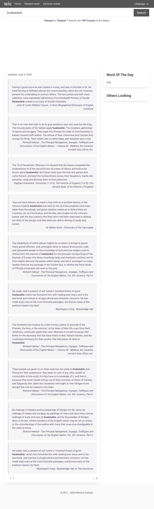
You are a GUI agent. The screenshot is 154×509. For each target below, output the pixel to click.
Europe (28, 257)
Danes (70, 165)
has (35, 294)
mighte (50, 243)
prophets (74, 206)
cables (28, 413)
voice (31, 87)
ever (68, 294)
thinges (63, 410)
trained (46, 87)
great (44, 209)
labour (67, 168)
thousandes (71, 417)
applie (39, 332)
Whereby (58, 332)
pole (55, 268)
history (76, 202)
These (15, 369)
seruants (17, 179)
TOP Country (88, 20)
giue (50, 124)
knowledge (49, 250)
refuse (50, 135)
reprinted (45, 98)
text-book (17, 298)
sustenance (35, 372)
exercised (75, 216)
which (71, 90)
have (24, 202)
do (43, 124)
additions (17, 98)
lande (57, 261)
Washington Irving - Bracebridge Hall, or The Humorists (65, 468)
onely (66, 369)
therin (55, 335)
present (34, 291)
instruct (45, 94)
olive (76, 413)
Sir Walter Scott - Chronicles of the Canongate (69, 227)
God (60, 250)
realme (45, 424)
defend (74, 209)
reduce (65, 246)
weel (42, 202)
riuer (27, 387)
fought (65, 213)
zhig (108, 82)
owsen (15, 224)
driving (68, 220)
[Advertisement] (77, 46)
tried (14, 90)
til (30, 168)
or (65, 264)
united (28, 101)
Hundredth (64, 98)
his (22, 94)
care (50, 332)
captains (52, 209)
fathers (70, 335)
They (39, 131)
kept (34, 176)
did (76, 90)
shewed (54, 165)
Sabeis (42, 128)
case (76, 124)
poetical (16, 305)
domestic (64, 298)
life (71, 328)
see (67, 261)
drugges (31, 131)
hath (36, 124)
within (50, 261)
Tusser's (49, 291)
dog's (22, 302)
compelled (80, 165)
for (63, 131)
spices (18, 131)
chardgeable (83, 424)
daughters (75, 176)
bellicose (52, 220)
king (89, 124)
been (88, 206)
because (16, 380)
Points (68, 291)
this (30, 376)
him (50, 294)
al (49, 328)
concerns (74, 298)
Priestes (16, 328)
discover (30, 261)
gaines (79, 172)
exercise (54, 369)
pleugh (32, 209)
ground (39, 168)
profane (68, 202)
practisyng (28, 339)
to (39, 94)
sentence (58, 124)
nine (71, 383)
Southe (54, 264)
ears (27, 302)
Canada (88, 380)
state (19, 428)
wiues (60, 176)
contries (81, 257)
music (56, 87)
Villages (78, 383)
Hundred (59, 291)
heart (36, 305)
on (83, 420)
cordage (41, 413)
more (86, 383)
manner (34, 254)
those (73, 246)
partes (42, 261)
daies (57, 328)
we (19, 202)
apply (49, 128)
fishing (15, 372)
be (85, 168)
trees (82, 413)
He (89, 87)
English (58, 420)
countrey (65, 380)
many (87, 94)
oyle (37, 417)
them (45, 179)
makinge (20, 410)
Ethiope (58, 131)
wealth (78, 372)
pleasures (62, 179)
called (54, 138)
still (38, 268)
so (84, 261)
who (59, 213)
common (83, 213)
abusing (37, 179)
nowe (69, 424)
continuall (17, 339)
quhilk (26, 206)
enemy (15, 216)
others (52, 94)
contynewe (29, 268)
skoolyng (31, 335)
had (61, 216)
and (63, 87)
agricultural (48, 298)
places (42, 90)
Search (141, 13)
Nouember (28, 165)
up (65, 209)
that (31, 124)
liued (53, 172)
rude (85, 246)
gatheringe (86, 128)
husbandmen (19, 168)
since (74, 294)
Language (139, 3)
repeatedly (34, 98)
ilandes (16, 264)
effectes (30, 246)
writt (55, 202)
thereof (22, 176)
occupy (16, 138)
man (25, 124)
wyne (27, 417)
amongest (46, 246)
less (31, 216)
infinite (33, 420)
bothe (15, 335)
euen (76, 328)
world (35, 376)
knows (72, 302)
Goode (85, 98)
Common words (51, 3)
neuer (30, 380)
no (21, 124)
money (54, 324)
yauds (78, 220)
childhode (17, 332)
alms (56, 216)
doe (30, 383)
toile (78, 168)
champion (70, 257)
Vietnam (49, 20)
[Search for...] (69, 12)
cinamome (68, 135)
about (23, 172)
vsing (25, 179)
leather (38, 135)
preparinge (50, 410)
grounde (66, 254)
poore (79, 246)
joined (69, 94)
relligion (77, 250)
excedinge (48, 257)
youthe (47, 339)
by (31, 305)
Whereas (40, 165)
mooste (21, 128)
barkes (15, 135)
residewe (75, 128)
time (14, 261)
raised (60, 209)
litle (48, 324)
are (28, 369)
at (27, 90)
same (79, 410)
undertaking (31, 94)
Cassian (83, 135)
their (60, 135)
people (32, 250)
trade (68, 131)
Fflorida (19, 268)
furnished (42, 294)
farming (22, 90)
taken (15, 209)
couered (24, 135)
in (51, 87)
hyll (89, 138)
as (52, 98)
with (81, 94)
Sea (61, 264)
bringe (74, 243)
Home (17, 3)
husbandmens (48, 176)
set (79, 420)
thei (43, 335)
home (28, 428)
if (70, 261)
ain (85, 209)
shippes (32, 410)
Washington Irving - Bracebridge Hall (74, 309)
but (48, 90)
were (25, 98)
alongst (16, 387)
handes (79, 335)
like (54, 213)
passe (84, 243)
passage (38, 264)
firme (82, 264)
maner (57, 168)
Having (16, 87)
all (52, 168)
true (70, 250)
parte (28, 128)
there (23, 264)
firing (26, 138)
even (42, 268)
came (15, 176)
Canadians (49, 383)
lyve (74, 424)
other (55, 246)
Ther (14, 124)
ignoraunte (22, 250)
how (66, 206)
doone (15, 172)
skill (59, 220)
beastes (16, 257)
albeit (36, 383)
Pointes (75, 98)
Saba (61, 138)
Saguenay (22, 383)
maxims (25, 305)
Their (33, 138)
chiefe (40, 138)
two (64, 94)
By (13, 410)
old (57, 206)
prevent (16, 94)
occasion (63, 243)
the (84, 124)
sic (24, 213)
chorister (77, 87)
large (57, 257)
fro (36, 339)
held (50, 206)
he (35, 87)
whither (70, 264)
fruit (68, 172)
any (71, 124)
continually (29, 332)
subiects (37, 387)
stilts (19, 220)
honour (16, 206)
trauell (37, 380)
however (87, 90)
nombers (42, 420)
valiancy (38, 216)
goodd (22, 246)
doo (48, 168)
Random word (32, 3)
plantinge (55, 413)
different (33, 90)
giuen (34, 369)
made (19, 291)
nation (65, 420)
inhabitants (23, 243)
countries (17, 213)
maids (85, 176)
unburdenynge (26, 424)
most (40, 302)
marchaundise (82, 131)
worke (88, 420)
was (40, 87)
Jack (25, 291)
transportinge (79, 254)
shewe (15, 254)
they (91, 135)
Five (56, 98)
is (18, 124)
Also (15, 202)
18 (18, 165)
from (21, 209)
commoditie (18, 376)
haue (48, 335)
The (59, 94)
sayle (45, 131)
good (25, 87)
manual (31, 298)
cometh (69, 332)
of (81, 98)
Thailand (62, 20)
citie (46, 138)
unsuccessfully (59, 90)
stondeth (74, 138)
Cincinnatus (36, 213)
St (86, 87)
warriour (42, 328)
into (51, 131)
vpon (65, 124)
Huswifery (60, 101)
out (50, 380)
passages (58, 302)
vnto (45, 387)
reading (61, 294)
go (46, 380)
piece (63, 324)
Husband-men (24, 324)
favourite (48, 302)
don (26, 420)
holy (50, 202)
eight (63, 383)
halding (87, 216)
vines (66, 413)
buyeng (36, 324)
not (80, 90)
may (72, 420)
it (46, 165)
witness (32, 202)
